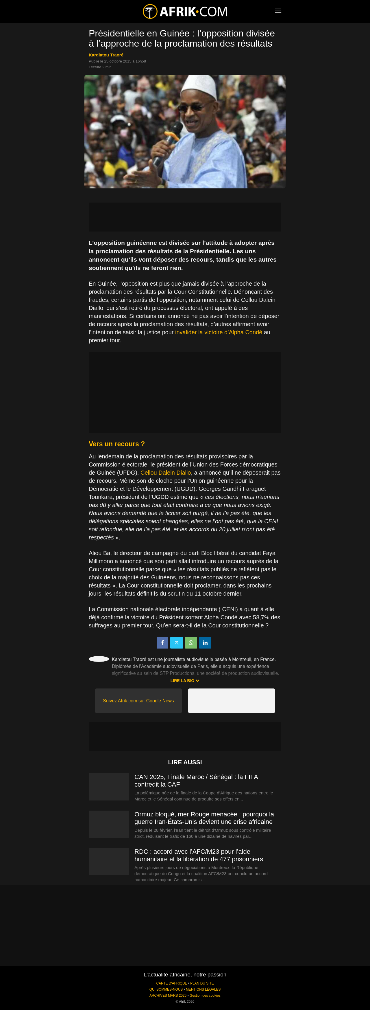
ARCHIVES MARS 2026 (167, 996)
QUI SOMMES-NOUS (166, 989)
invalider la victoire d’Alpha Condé (218, 332)
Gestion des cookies (205, 996)
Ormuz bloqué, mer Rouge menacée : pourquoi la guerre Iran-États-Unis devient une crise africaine (204, 818)
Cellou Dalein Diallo (165, 472)
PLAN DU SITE (202, 983)
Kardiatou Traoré (106, 54)
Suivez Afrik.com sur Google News (138, 700)
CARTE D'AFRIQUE (171, 983)
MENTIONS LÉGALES (203, 989)
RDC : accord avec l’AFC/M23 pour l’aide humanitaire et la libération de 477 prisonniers (198, 855)
